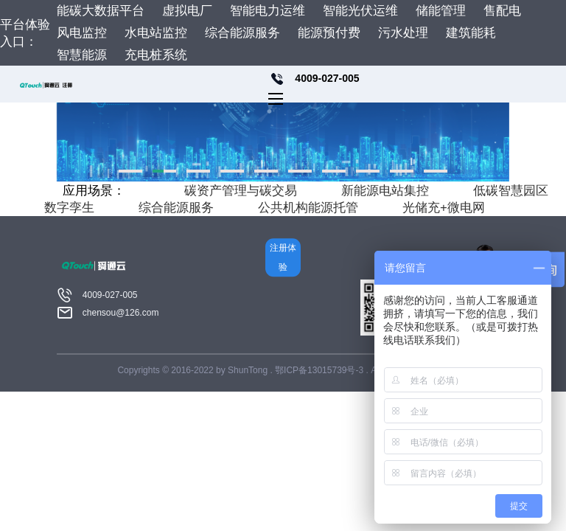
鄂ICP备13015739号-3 (320, 370)
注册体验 (283, 257)
